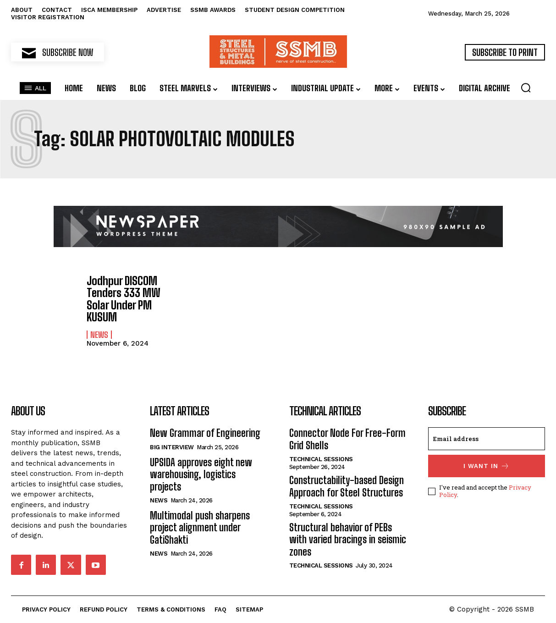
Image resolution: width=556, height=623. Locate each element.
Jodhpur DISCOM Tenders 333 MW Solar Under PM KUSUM (123, 299)
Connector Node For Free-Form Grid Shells (347, 439)
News (99, 334)
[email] (486, 438)
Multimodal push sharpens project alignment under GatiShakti (200, 527)
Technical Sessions (321, 458)
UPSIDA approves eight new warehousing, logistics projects (201, 474)
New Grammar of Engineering (205, 433)
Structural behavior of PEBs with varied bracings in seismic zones (347, 539)
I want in (486, 466)
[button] (526, 88)
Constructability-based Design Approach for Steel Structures (346, 486)
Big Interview (172, 446)
